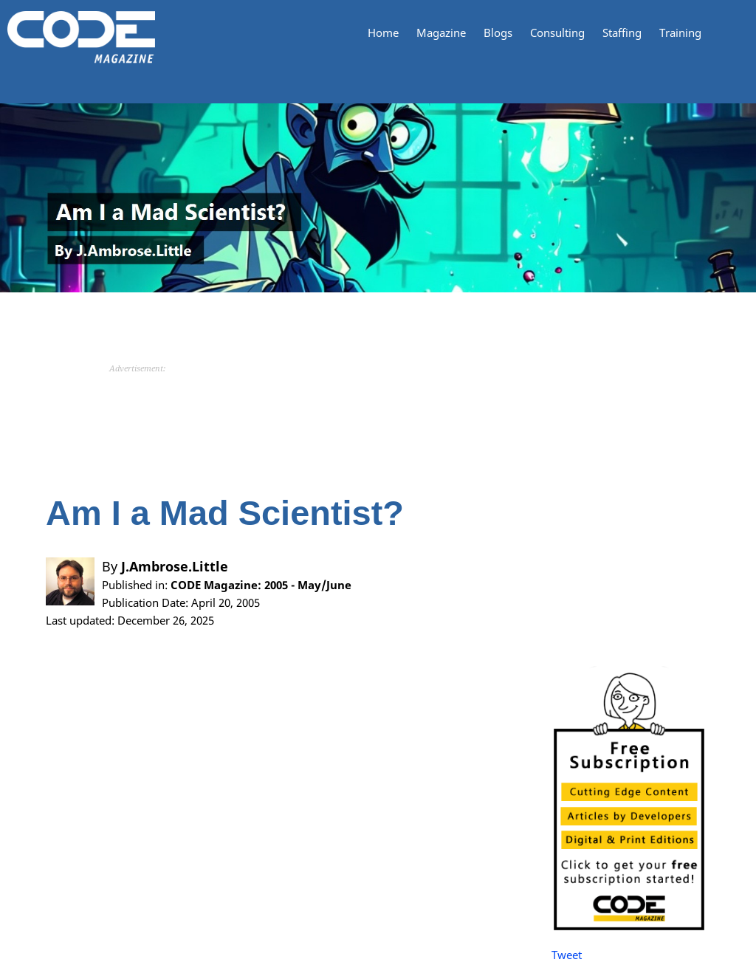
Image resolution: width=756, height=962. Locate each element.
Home (383, 33)
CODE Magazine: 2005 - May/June (261, 584)
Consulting (557, 33)
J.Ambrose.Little (174, 566)
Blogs (498, 33)
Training (680, 33)
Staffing (622, 33)
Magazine (441, 33)
